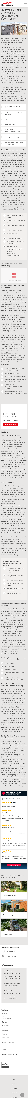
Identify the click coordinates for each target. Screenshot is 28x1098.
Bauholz (3, 1040)
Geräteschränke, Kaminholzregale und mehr (12, 130)
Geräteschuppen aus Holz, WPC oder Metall (13, 113)
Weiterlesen (5, 820)
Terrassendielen (5, 1025)
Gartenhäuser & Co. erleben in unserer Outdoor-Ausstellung (13, 137)
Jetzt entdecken (10, 425)
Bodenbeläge (4, 1013)
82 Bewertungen (7, 798)
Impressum (14, 1083)
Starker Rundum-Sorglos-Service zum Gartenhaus (14, 143)
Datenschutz (14, 1088)
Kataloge (3, 1052)
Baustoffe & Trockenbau (7, 1042)
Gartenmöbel (4, 1030)
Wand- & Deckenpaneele (7, 1018)
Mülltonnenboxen (10, 124)
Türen (2, 1016)
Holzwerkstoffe (5, 1037)
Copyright (14, 1092)
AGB (14, 1079)
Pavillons (7, 119)
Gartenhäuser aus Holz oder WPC (13, 107)
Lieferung (10, 775)
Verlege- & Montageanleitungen (9, 1054)
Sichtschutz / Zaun (6, 1028)
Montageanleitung (18, 755)
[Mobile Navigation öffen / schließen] (25, 3)
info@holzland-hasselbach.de (14, 958)
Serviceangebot (5, 1049)
